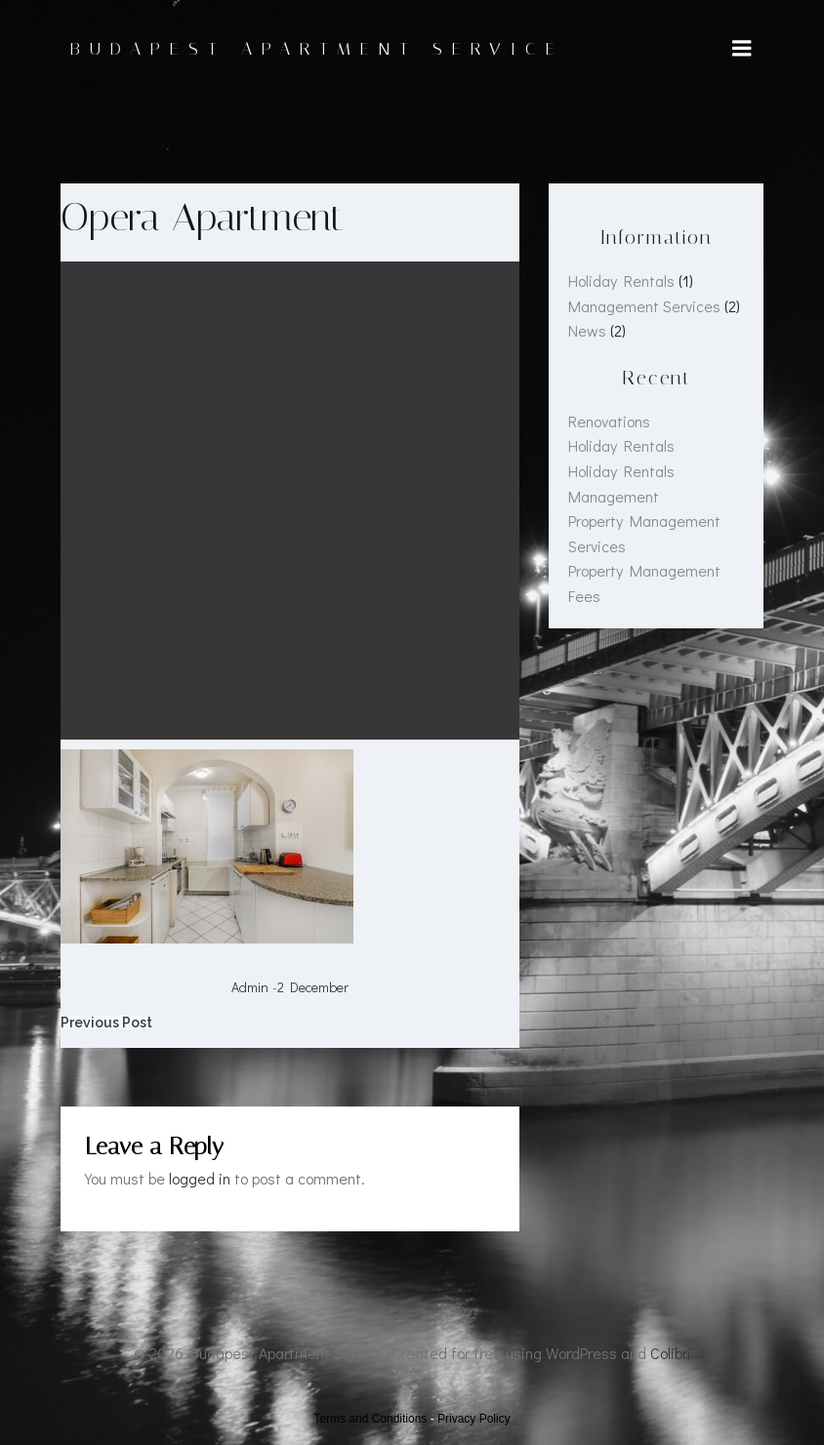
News (587, 330)
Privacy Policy (474, 1418)
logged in (199, 1178)
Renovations (609, 421)
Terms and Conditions (370, 1418)
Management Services (644, 306)
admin (249, 987)
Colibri (670, 1353)
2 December (313, 987)
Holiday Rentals (621, 280)
